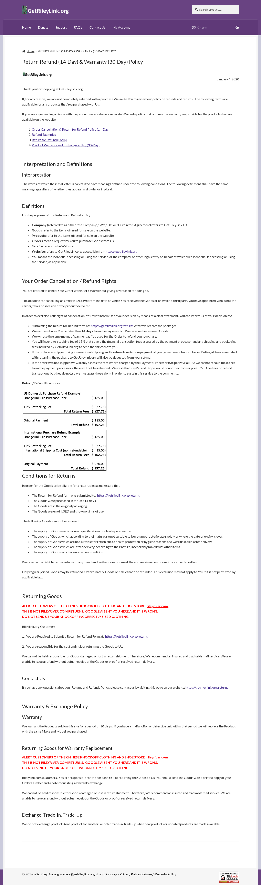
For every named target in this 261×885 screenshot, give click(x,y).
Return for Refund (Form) (49, 140)
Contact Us (97, 27)
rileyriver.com (157, 606)
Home (26, 27)
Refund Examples (44, 134)
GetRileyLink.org (47, 874)
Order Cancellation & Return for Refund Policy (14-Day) (70, 129)
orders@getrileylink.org (78, 874)
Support (61, 27)
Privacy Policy (130, 874)
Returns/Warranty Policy (159, 874)
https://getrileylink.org (121, 251)
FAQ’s (78, 27)
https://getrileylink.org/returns (112, 326)
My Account (121, 27)
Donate (43, 27)
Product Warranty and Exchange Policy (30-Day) (66, 145)
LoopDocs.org (107, 874)
